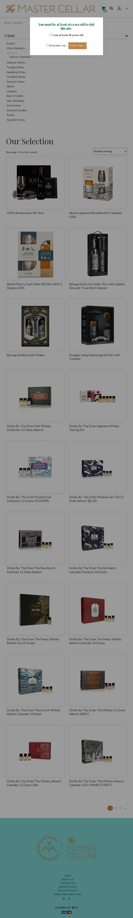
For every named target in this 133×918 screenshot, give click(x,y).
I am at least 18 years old (66, 35)
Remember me (56, 45)
